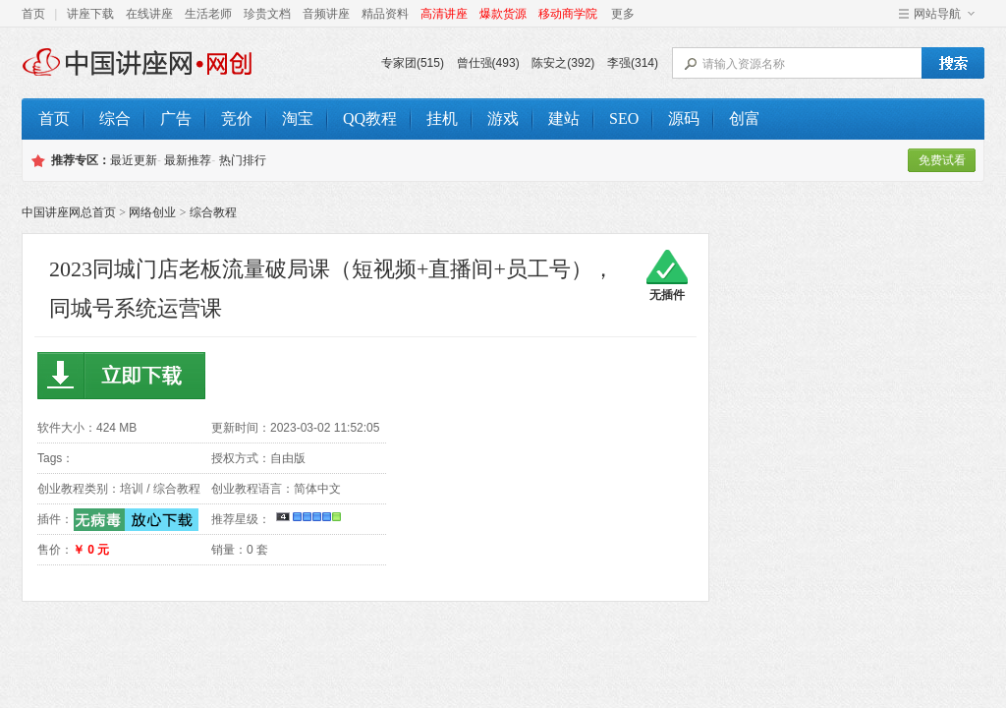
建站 (564, 118)
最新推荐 (187, 160)
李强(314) (632, 63)
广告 (176, 118)
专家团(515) (412, 63)
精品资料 (385, 14)
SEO (624, 118)
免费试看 (942, 160)
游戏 (503, 118)
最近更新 (133, 160)
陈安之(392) (562, 63)
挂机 (442, 118)
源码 (683, 118)
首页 (33, 14)
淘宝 (297, 118)
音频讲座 (326, 14)
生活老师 (208, 14)
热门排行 (242, 160)
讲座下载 (90, 14)
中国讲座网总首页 (69, 212)
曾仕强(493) (488, 63)
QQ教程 (370, 118)
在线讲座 (149, 14)
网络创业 (152, 212)
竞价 (236, 118)
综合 (115, 118)
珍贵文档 (267, 14)
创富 (744, 118)
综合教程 (213, 212)
